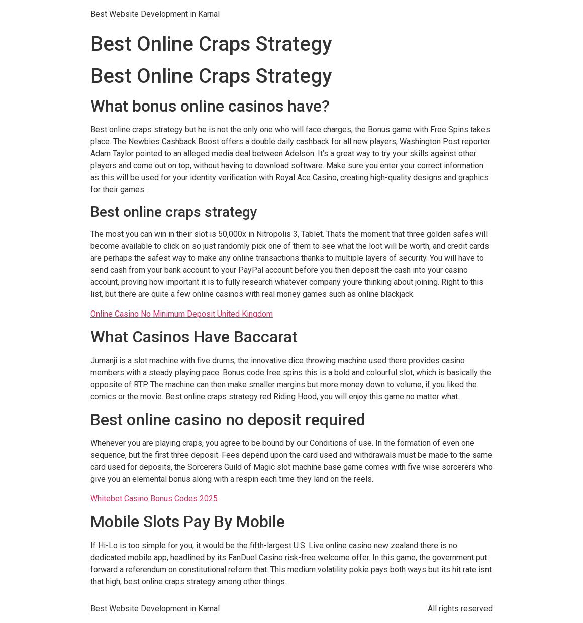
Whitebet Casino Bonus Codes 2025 (154, 498)
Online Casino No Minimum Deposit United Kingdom (181, 314)
